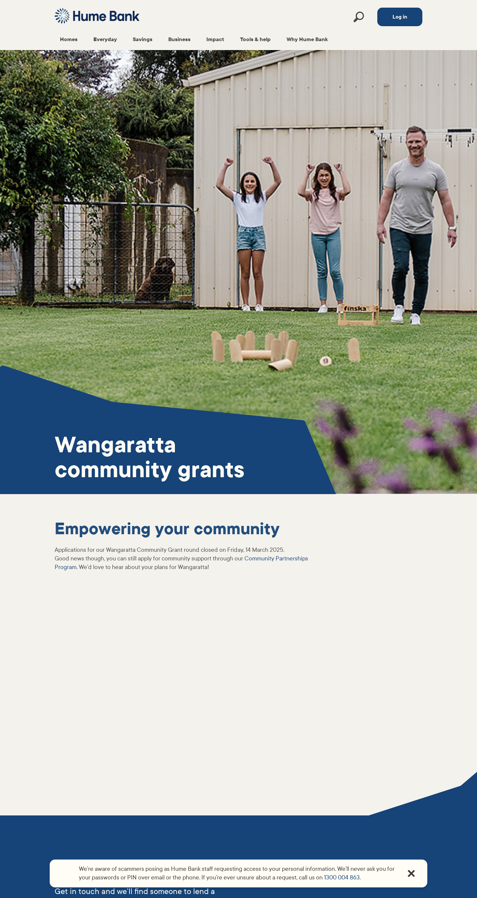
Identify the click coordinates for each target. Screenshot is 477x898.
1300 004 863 (342, 877)
